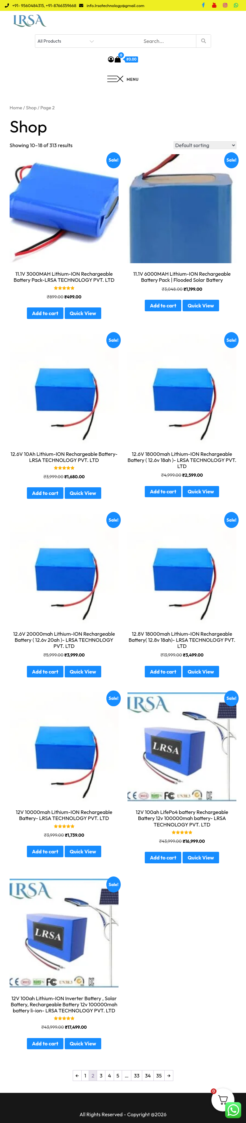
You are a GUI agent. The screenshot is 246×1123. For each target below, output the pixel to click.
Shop (31, 108)
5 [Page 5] (118, 1075)
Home (16, 108)
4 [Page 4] (109, 1075)
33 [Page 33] (136, 1075)
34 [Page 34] (148, 1075)
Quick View (83, 313)
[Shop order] (205, 145)
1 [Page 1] (85, 1075)
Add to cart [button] (45, 313)
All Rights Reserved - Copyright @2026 (123, 1114)
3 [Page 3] (101, 1075)
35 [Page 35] (159, 1075)
